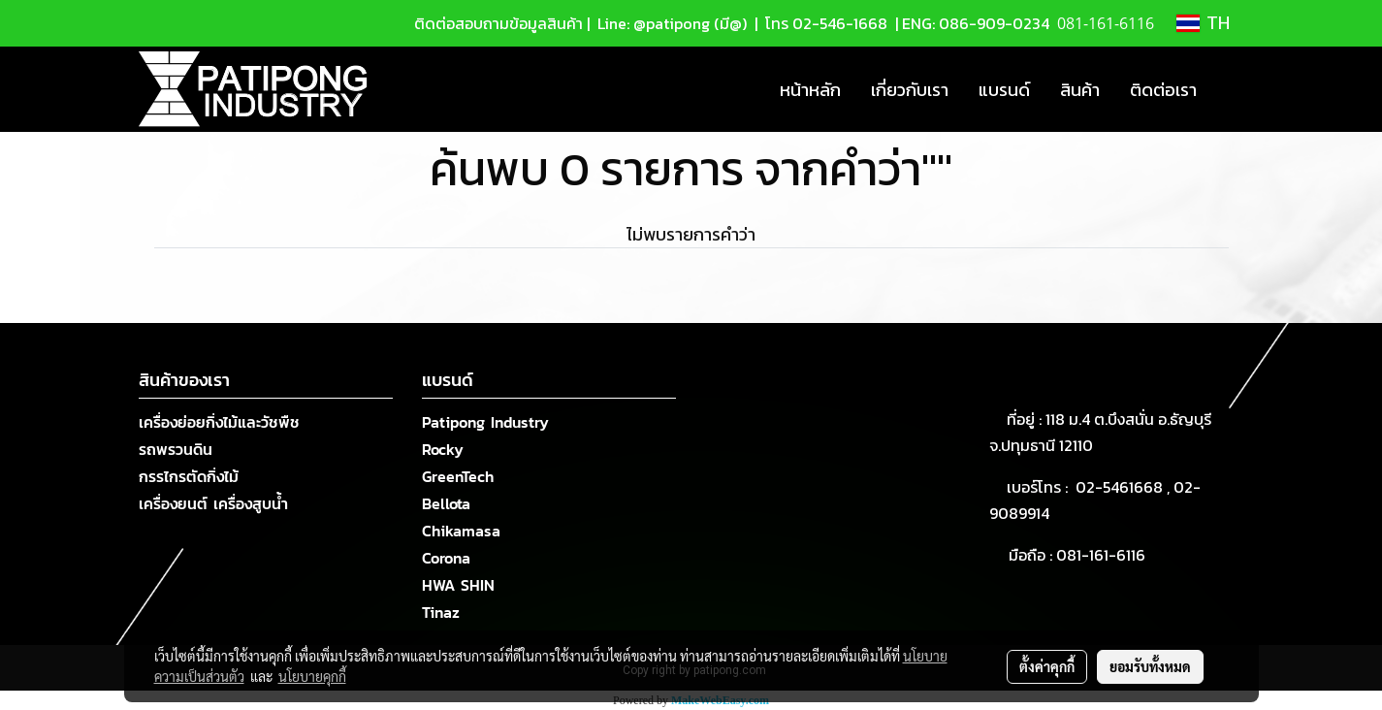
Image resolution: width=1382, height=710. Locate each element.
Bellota (446, 503)
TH (1203, 23)
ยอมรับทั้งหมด (1150, 666)
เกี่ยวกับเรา (909, 90)
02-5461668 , (1124, 487)
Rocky (443, 449)
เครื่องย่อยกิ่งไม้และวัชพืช (219, 422)
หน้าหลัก (810, 90)
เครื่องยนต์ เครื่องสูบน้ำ (213, 503)
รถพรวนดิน (175, 449)
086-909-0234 (994, 23)
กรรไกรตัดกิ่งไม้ (189, 476)
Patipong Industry (485, 422)
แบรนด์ (1004, 90)
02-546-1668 (839, 23)
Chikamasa (461, 530)
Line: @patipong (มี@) (670, 23)
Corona (446, 557)
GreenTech (458, 476)
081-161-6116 (1104, 554)
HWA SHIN (458, 585)
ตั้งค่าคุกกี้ (1047, 666)
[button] (1229, 89)
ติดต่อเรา (1163, 90)
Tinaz (441, 612)
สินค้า (1080, 90)
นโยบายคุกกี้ (312, 676)
